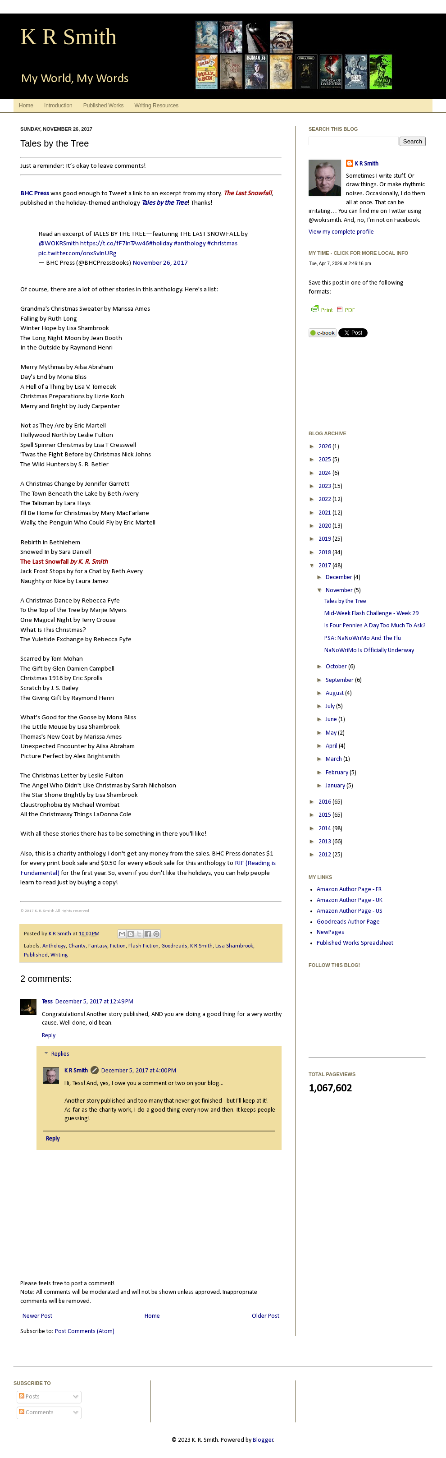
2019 (325, 539)
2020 (325, 526)
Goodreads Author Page (348, 922)
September (340, 680)
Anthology (54, 946)
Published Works (103, 105)
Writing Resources (157, 105)
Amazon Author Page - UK (349, 900)
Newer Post (37, 1316)
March (334, 759)
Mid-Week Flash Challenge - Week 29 (371, 613)
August (335, 693)
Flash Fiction (143, 946)
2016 (325, 802)
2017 (325, 565)
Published (36, 955)
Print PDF (333, 310)
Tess (47, 1001)
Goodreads (174, 946)
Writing (59, 955)
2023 (325, 486)
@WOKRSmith (58, 243)
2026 (325, 446)
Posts (29, 1397)
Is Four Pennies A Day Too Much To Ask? (375, 625)
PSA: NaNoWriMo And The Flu (362, 638)
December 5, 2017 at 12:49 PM (94, 1001)
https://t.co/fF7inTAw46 (114, 243)
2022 (325, 499)
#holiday (161, 243)
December (340, 577)
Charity (77, 946)
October (337, 666)
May (332, 733)
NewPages (330, 932)
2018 (325, 552)
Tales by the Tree (164, 203)
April (332, 746)
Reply (48, 1035)
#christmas (222, 243)
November (340, 590)
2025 (325, 459)
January (336, 785)
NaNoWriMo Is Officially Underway (369, 650)
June (332, 719)
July (331, 706)
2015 (325, 815)
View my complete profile (341, 232)
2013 (325, 841)
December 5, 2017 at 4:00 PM (138, 1070)
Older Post (265, 1316)
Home (26, 105)
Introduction (58, 105)
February (338, 772)
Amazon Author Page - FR (349, 889)
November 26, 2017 (160, 263)
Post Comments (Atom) (84, 1331)
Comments (36, 1412)
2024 (325, 473)
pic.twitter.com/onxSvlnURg (77, 253)
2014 (325, 828)
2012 (325, 854)
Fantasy (97, 946)
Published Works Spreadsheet (355, 943)
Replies (60, 1054)
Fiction (118, 946)
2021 (325, 513)
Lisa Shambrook (234, 946)
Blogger (263, 1440)
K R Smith (68, 36)
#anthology (190, 243)
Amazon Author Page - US (349, 911)
